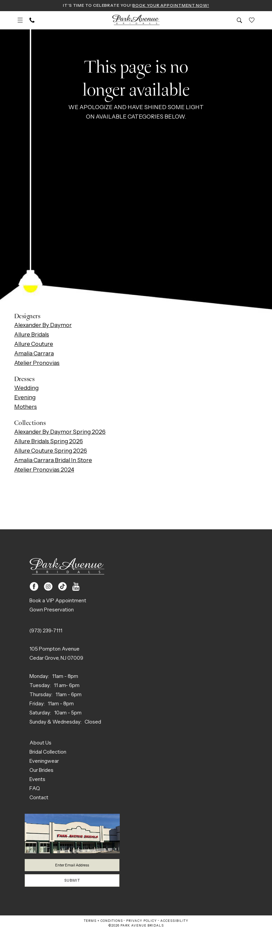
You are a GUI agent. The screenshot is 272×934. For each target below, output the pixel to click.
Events (37, 780)
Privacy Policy (141, 924)
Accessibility (174, 924)
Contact (38, 798)
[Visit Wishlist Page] (252, 21)
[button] (20, 21)
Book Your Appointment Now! (174, 5)
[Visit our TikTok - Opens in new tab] (62, 587)
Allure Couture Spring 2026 (50, 451)
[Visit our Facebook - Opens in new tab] (34, 587)
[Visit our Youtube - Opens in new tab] (76, 587)
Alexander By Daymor (43, 325)
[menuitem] (20, 21)
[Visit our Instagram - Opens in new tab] (48, 587)
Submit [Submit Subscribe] (72, 883)
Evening (25, 398)
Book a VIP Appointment (57, 601)
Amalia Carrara (34, 354)
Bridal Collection (47, 752)
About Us (40, 743)
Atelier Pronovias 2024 (44, 470)
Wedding (26, 388)
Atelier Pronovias (37, 363)
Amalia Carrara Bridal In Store (53, 460)
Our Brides (41, 770)
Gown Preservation (51, 610)
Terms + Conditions (103, 924)
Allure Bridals (31, 335)
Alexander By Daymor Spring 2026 (60, 432)
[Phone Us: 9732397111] (32, 21)
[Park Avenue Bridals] (136, 20)
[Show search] (239, 21)
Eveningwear (44, 761)
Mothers (25, 407)
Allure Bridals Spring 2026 (48, 441)
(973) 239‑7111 (45, 631)
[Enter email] (72, 866)
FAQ (34, 789)
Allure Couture (33, 344)
